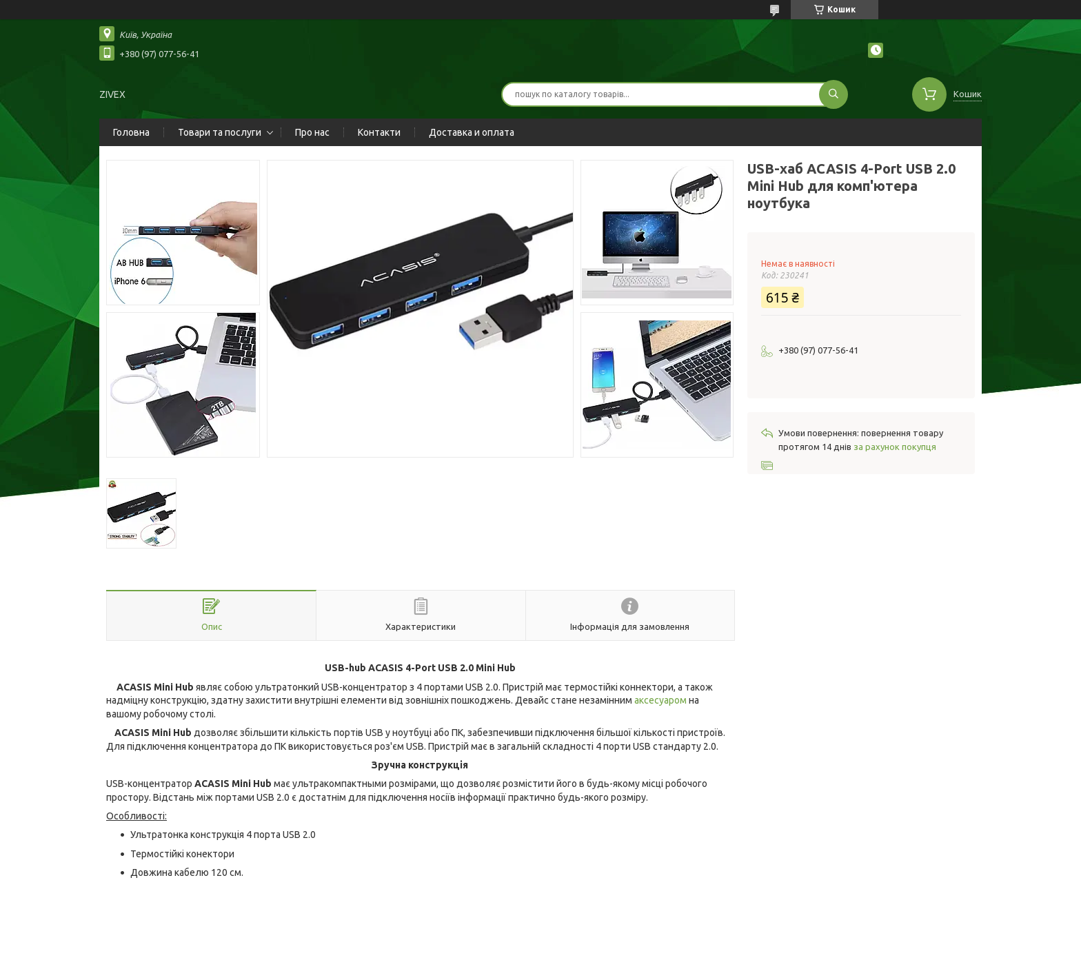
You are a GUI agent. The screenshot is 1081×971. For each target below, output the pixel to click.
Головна (131, 132)
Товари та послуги (219, 132)
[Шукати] (833, 94)
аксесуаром (660, 700)
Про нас (312, 132)
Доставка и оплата (471, 132)
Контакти (379, 132)
